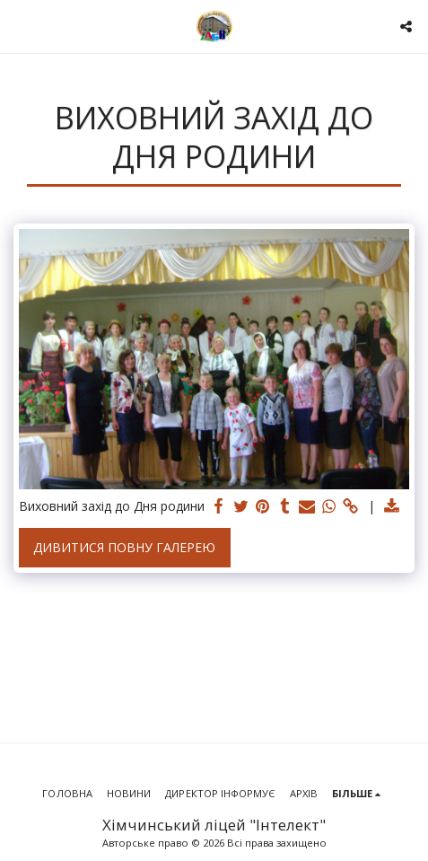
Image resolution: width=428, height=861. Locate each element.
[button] (19, 25)
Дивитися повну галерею (124, 547)
